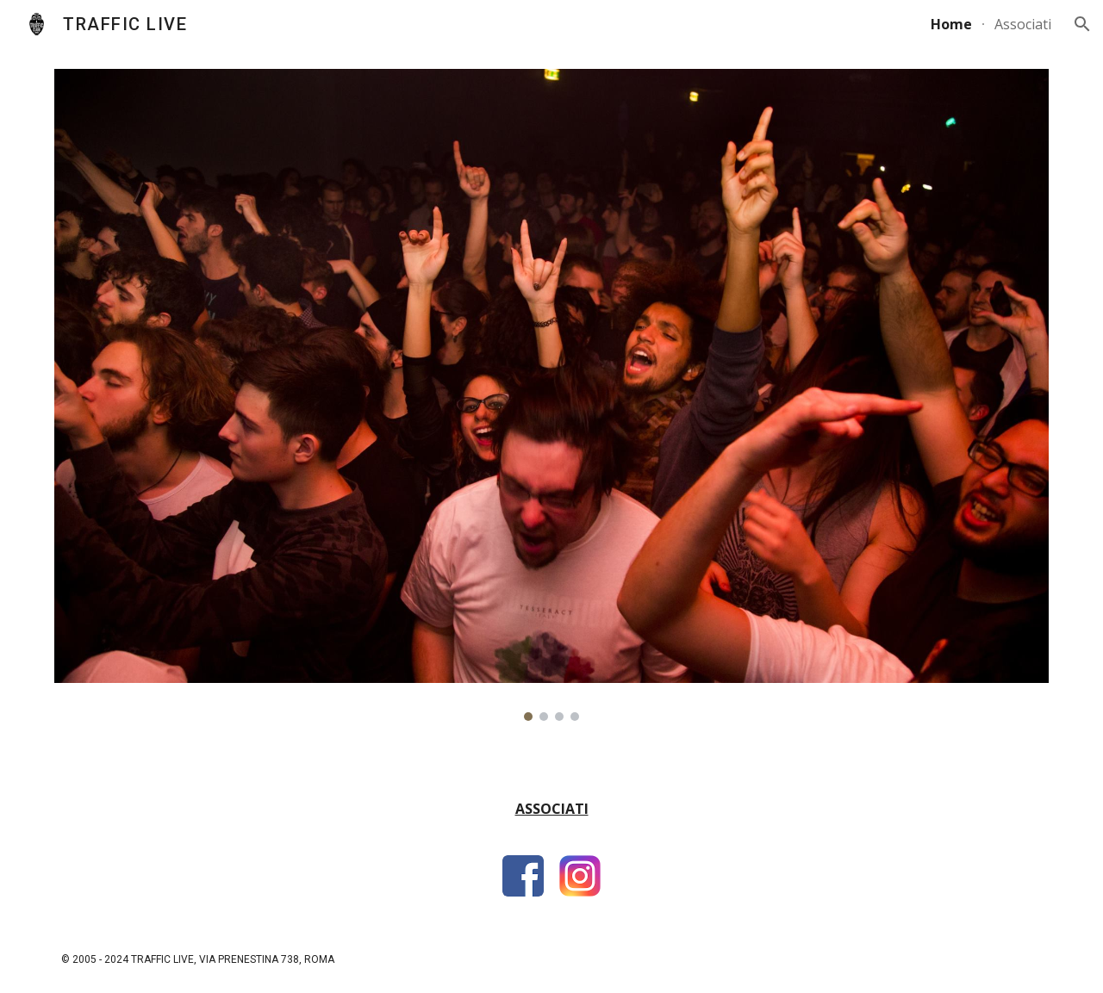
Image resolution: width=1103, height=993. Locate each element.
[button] (1082, 24)
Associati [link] (1022, 24)
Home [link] (951, 24)
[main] (551, 816)
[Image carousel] (551, 395)
